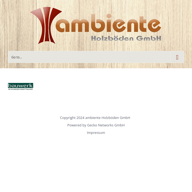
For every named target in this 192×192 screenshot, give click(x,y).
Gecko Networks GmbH (106, 125)
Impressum (96, 132)
